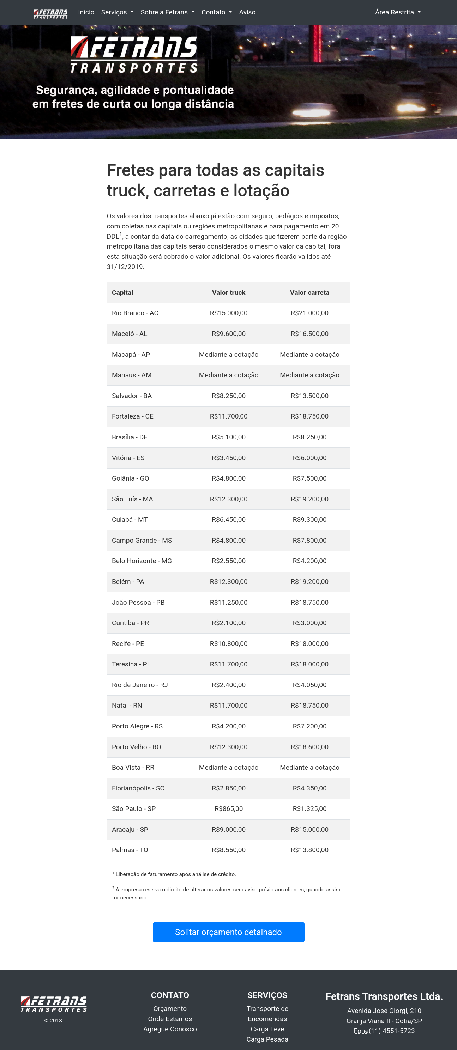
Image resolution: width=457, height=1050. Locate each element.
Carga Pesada (267, 1039)
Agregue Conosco (170, 1029)
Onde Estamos (170, 1019)
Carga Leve (267, 1029)
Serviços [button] (115, 12)
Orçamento (170, 1009)
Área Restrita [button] (395, 12)
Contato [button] (214, 12)
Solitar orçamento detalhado (228, 932)
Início (86, 12)
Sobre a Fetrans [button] (165, 12)
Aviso (247, 12)
